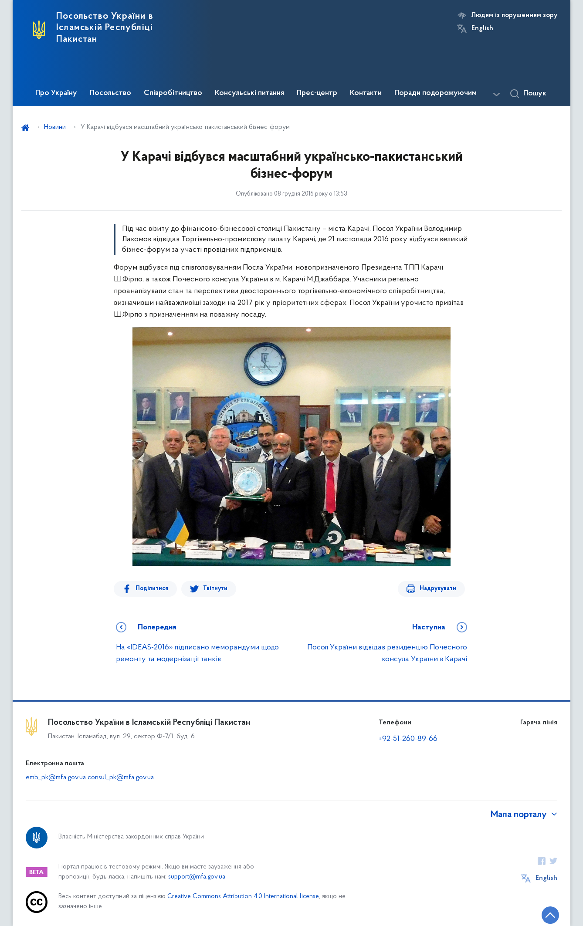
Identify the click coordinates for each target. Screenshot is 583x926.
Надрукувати (438, 588)
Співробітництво (173, 93)
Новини (55, 127)
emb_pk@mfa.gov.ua (56, 777)
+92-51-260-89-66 (408, 739)
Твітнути (215, 588)
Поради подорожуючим (435, 93)
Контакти (366, 93)
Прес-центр (317, 93)
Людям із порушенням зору (514, 15)
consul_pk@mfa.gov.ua (121, 777)
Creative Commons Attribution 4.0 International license (243, 896)
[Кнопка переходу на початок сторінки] (550, 915)
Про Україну (56, 93)
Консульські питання (249, 93)
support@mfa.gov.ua (196, 877)
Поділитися (152, 588)
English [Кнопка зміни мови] (482, 28)
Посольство (110, 93)
